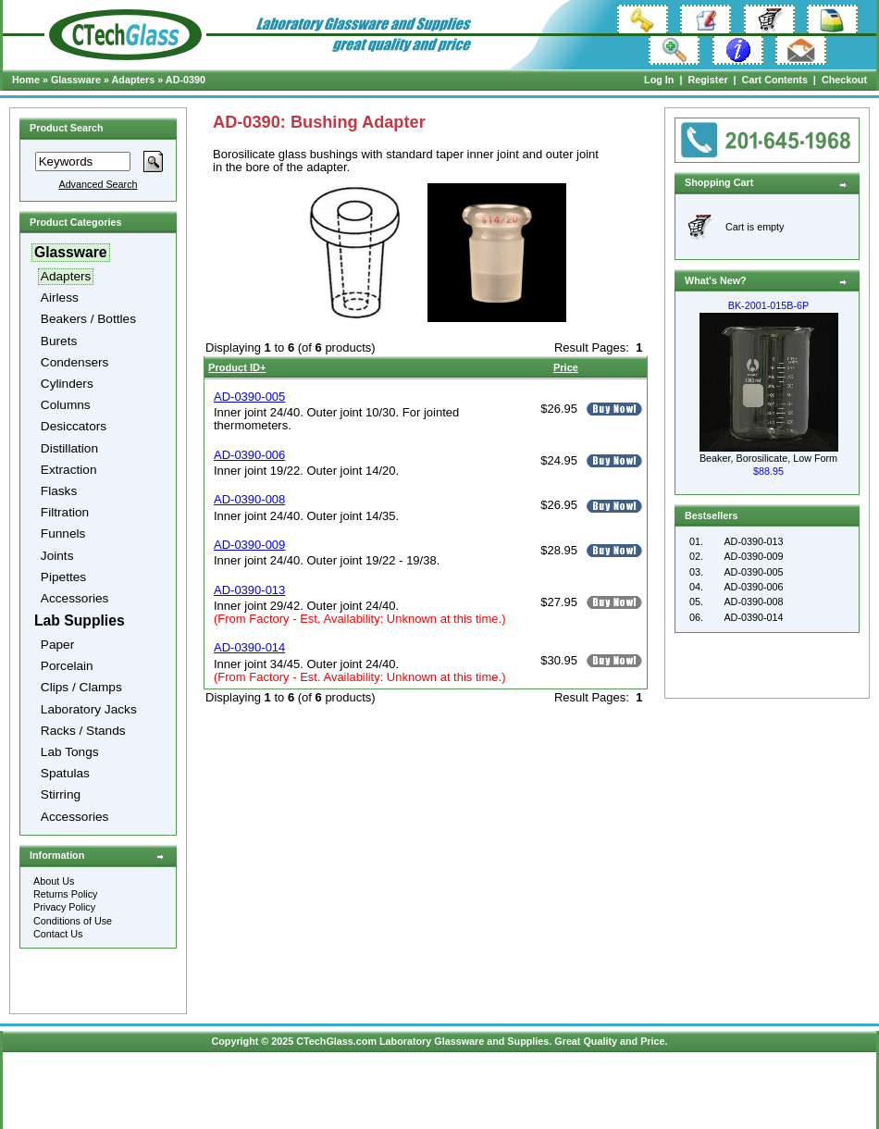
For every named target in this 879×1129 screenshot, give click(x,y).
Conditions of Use (72, 920)
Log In (659, 79)
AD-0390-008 (753, 601)
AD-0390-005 (753, 571)
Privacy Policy (64, 906)
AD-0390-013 (753, 541)
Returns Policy (65, 893)
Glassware (76, 79)
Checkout (844, 79)
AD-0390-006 (753, 586)
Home (26, 79)
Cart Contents (775, 79)
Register (707, 79)
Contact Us (57, 933)
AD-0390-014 (753, 617)
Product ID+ (237, 367)
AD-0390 (185, 79)
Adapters (133, 79)
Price (565, 367)
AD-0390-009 (753, 556)
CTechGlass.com (336, 1041)
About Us (53, 881)
